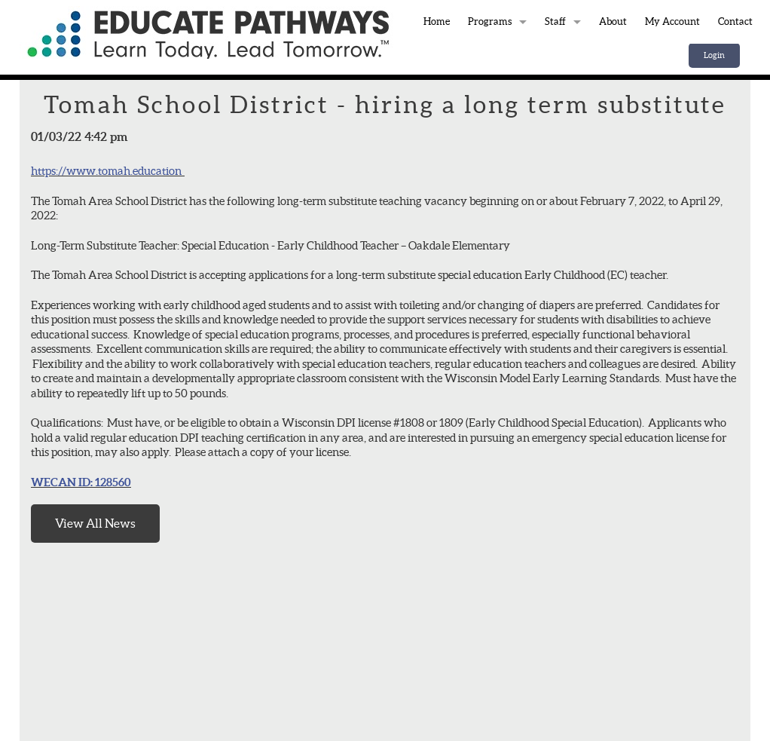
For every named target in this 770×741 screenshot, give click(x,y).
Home (208, 32)
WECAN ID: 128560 (81, 482)
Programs (490, 21)
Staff (555, 21)
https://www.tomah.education (106, 170)
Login (714, 55)
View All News (95, 523)
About (613, 21)
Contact (735, 21)
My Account (672, 21)
